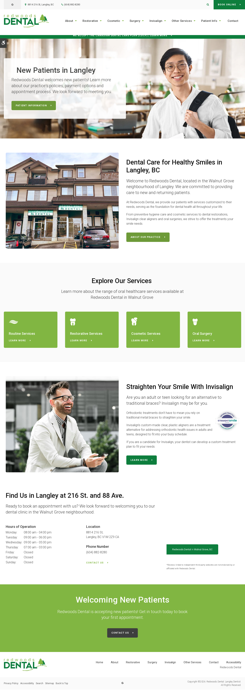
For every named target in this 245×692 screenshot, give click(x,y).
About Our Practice (146, 238)
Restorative (90, 21)
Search (39, 685)
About (69, 21)
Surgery (135, 21)
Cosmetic (113, 21)
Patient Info (209, 21)
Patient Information (31, 106)
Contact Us (95, 565)
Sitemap (49, 685)
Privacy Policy (11, 685)
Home (99, 664)
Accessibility (233, 664)
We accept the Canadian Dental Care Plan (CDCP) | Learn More (120, 36)
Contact (233, 21)
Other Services (182, 21)
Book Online (227, 4)
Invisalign (155, 21)
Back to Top (62, 685)
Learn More (18, 342)
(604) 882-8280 (72, 4)
